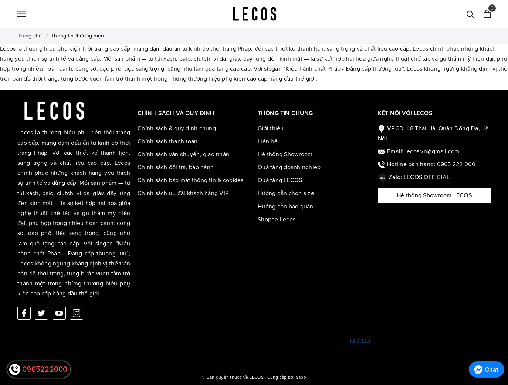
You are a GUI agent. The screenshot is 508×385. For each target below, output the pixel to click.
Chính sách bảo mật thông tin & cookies (191, 180)
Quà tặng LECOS (280, 180)
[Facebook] (24, 313)
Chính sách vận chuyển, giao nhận (183, 154)
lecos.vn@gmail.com (432, 151)
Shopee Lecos (276, 219)
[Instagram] (76, 313)
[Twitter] (41, 313)
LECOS (359, 341)
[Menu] (21, 14)
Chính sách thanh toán (167, 141)
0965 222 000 (456, 164)
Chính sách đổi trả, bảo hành (176, 167)
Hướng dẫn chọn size (286, 193)
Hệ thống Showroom (285, 154)
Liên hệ (268, 141)
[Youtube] (59, 313)
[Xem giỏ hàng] (487, 14)
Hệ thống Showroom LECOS (434, 195)
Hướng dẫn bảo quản (286, 206)
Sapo (301, 377)
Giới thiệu (271, 128)
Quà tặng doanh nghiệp (289, 167)
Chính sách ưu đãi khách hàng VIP (183, 193)
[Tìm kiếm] (470, 14)
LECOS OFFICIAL (427, 177)
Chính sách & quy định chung (177, 128)
